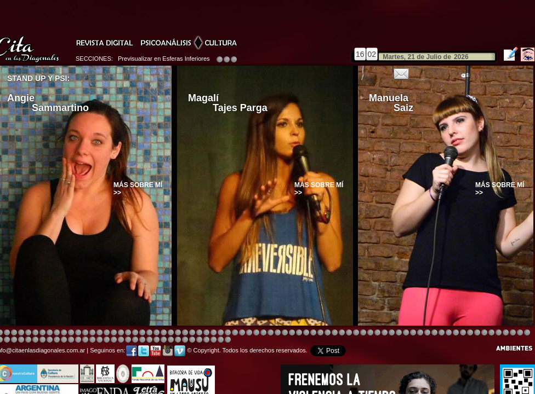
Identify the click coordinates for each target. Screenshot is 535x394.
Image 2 (6, 333)
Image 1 (284, 333)
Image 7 (462, 333)
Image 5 (384, 333)
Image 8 (263, 333)
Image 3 (14, 333)
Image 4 (21, 333)
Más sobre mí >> (137, 188)
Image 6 (455, 333)
